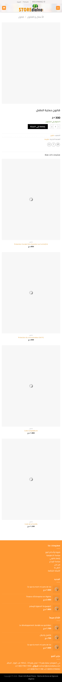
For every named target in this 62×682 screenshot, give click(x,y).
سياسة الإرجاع (54, 561)
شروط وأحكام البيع (52, 552)
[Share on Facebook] (54, 145)
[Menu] (58, 8)
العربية (19, 1)
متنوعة (46, 139)
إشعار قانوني (55, 558)
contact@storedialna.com (49, 666)
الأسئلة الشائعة (54, 570)
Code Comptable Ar (31, 431)
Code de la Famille (31, 524)
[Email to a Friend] (49, 145)
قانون (21, 17)
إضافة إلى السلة (37, 126)
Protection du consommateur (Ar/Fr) (31, 337)
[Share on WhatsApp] (58, 145)
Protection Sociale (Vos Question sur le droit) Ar (31, 244)
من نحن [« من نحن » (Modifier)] (57, 564)
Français (26, 1)
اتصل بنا (57, 567)
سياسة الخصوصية (53, 555)
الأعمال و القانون (35, 17)
